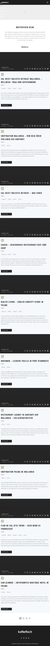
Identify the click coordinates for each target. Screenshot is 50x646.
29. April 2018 (4, 69)
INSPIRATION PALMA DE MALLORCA (17, 471)
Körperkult (4, 88)
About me (1, 13)
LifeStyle (1, 8)
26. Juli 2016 (3, 126)
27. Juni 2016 (4, 572)
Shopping (15, 311)
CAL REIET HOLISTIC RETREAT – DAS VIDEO (21, 193)
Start (1, 3)
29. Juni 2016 (4, 404)
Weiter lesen (5, 105)
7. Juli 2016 (3, 351)
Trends (25, 535)
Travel (1, 5)
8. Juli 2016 (3, 292)
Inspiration (2, 11)
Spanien (19, 88)
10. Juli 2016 (3, 235)
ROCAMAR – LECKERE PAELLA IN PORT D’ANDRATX (25, 360)
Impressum (2, 16)
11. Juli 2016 (3, 183)
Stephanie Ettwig (5, 67)
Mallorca (14, 88)
